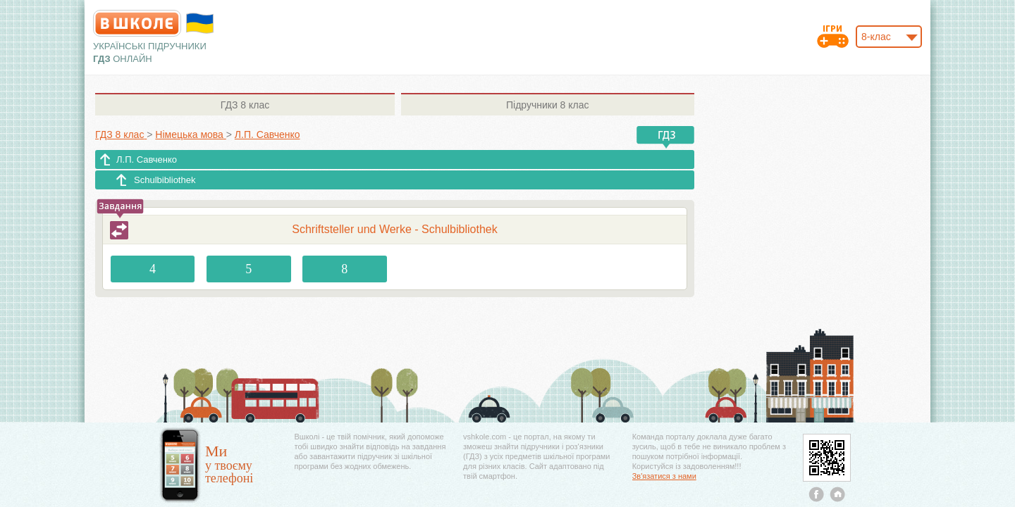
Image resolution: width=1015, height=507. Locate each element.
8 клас (245, 105)
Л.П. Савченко (146, 159)
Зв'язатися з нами (664, 476)
